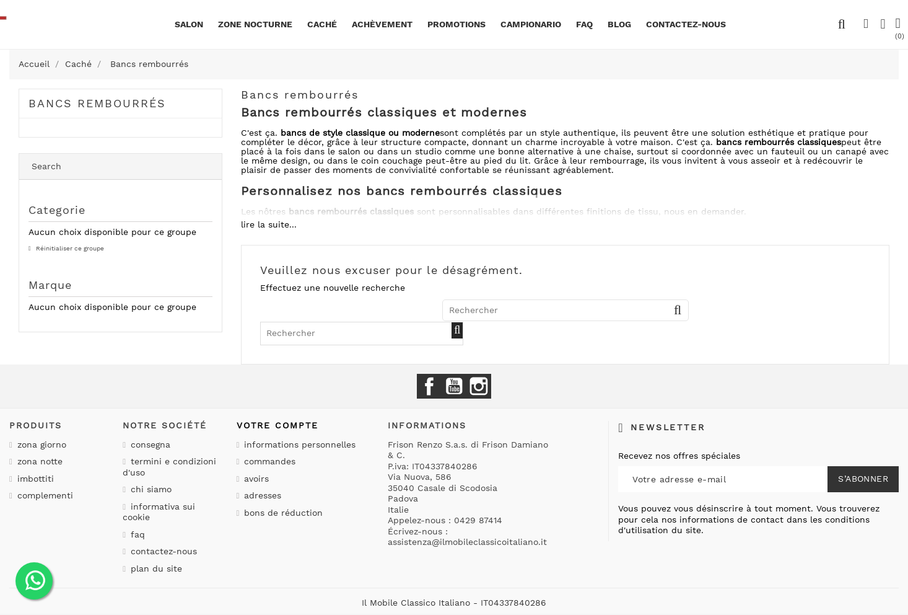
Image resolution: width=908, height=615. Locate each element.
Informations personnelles (298, 444)
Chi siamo (150, 489)
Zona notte (38, 461)
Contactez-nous (162, 551)
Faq (584, 24)
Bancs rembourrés (97, 103)
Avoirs (255, 479)
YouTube (454, 386)
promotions (456, 24)
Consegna (149, 444)
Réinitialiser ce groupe (69, 248)
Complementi (43, 495)
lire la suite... (269, 224)
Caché (322, 24)
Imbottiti (34, 479)
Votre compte (277, 425)
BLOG (619, 24)
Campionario (530, 24)
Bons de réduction (282, 513)
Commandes (268, 461)
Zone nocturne (255, 24)
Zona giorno (40, 444)
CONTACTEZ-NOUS (686, 24)
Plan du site (155, 568)
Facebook (429, 386)
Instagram (478, 386)
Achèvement (382, 24)
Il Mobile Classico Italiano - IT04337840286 (454, 603)
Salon (189, 24)
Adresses (261, 495)
